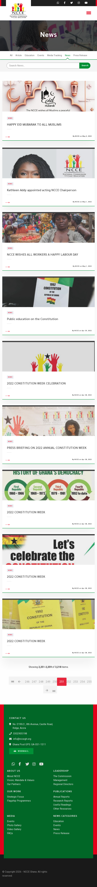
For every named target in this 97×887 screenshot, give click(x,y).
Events (41, 55)
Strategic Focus (15, 797)
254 (82, 699)
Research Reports (63, 801)
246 (27, 699)
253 (75, 699)
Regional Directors (63, 784)
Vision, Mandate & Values (20, 780)
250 (55, 699)
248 (41, 699)
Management (60, 780)
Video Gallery (14, 829)
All (11, 55)
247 (34, 699)
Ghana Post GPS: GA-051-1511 (29, 744)
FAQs (10, 833)
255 (89, 699)
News (67, 55)
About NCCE (13, 776)
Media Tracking (54, 55)
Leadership (61, 771)
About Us (13, 771)
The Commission (62, 776)
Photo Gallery (14, 825)
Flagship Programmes (19, 801)
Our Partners (14, 784)
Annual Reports (61, 797)
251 (61, 699)
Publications (62, 791)
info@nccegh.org (22, 738)
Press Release (80, 55)
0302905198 (20, 733)
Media (11, 816)
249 (48, 699)
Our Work (14, 791)
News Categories (65, 816)
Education (29, 55)
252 (68, 699)
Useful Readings (62, 805)
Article (18, 55)
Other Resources (62, 809)
